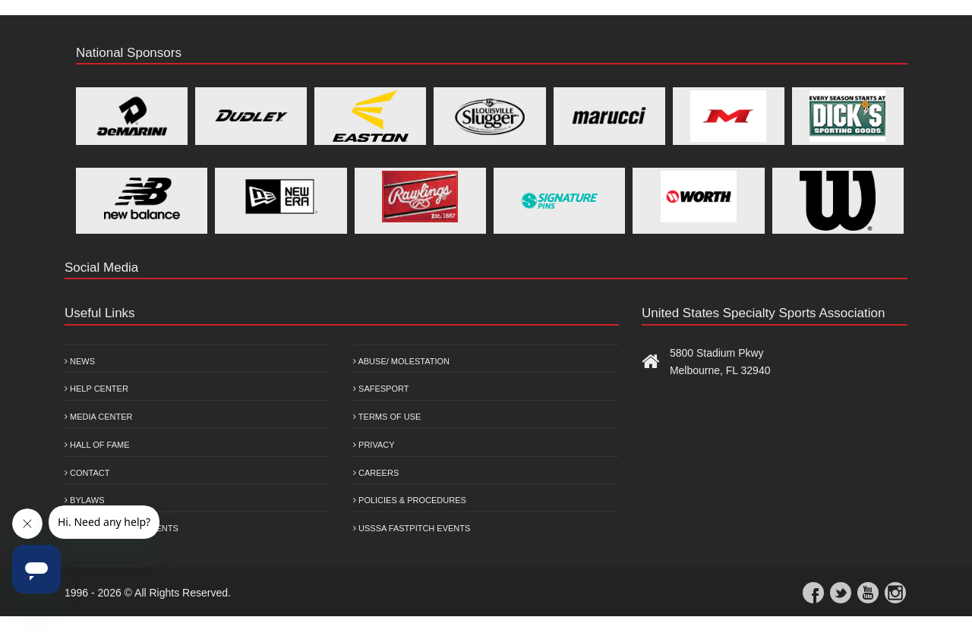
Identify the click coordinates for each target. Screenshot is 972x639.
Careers (376, 472)
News (80, 361)
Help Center (96, 388)
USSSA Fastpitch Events (411, 528)
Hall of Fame (97, 444)
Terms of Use (387, 416)
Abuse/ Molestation (401, 361)
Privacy (374, 444)
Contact (87, 472)
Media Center (99, 416)
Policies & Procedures (409, 500)
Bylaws (85, 500)
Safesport (381, 388)
